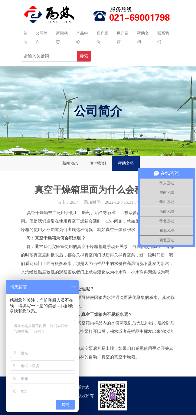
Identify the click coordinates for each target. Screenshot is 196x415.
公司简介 (41, 37)
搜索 (84, 56)
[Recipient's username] (49, 56)
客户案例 (102, 37)
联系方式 (81, 387)
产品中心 (82, 37)
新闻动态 (62, 37)
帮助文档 (143, 37)
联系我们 (163, 37)
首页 (25, 37)
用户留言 (123, 37)
